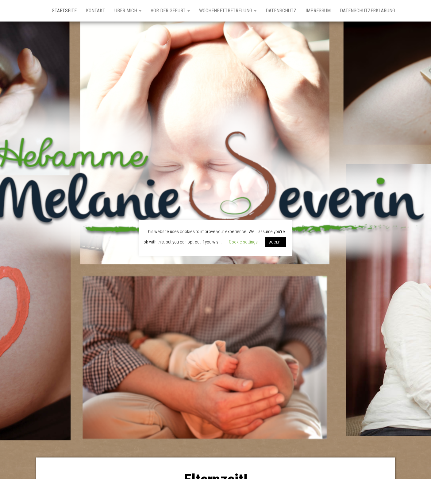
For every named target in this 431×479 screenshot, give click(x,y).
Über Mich (127, 11)
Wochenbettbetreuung (227, 11)
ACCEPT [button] (275, 242)
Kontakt (95, 11)
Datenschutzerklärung (367, 11)
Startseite (64, 11)
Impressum (318, 11)
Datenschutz (281, 11)
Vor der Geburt (170, 11)
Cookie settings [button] (243, 242)
